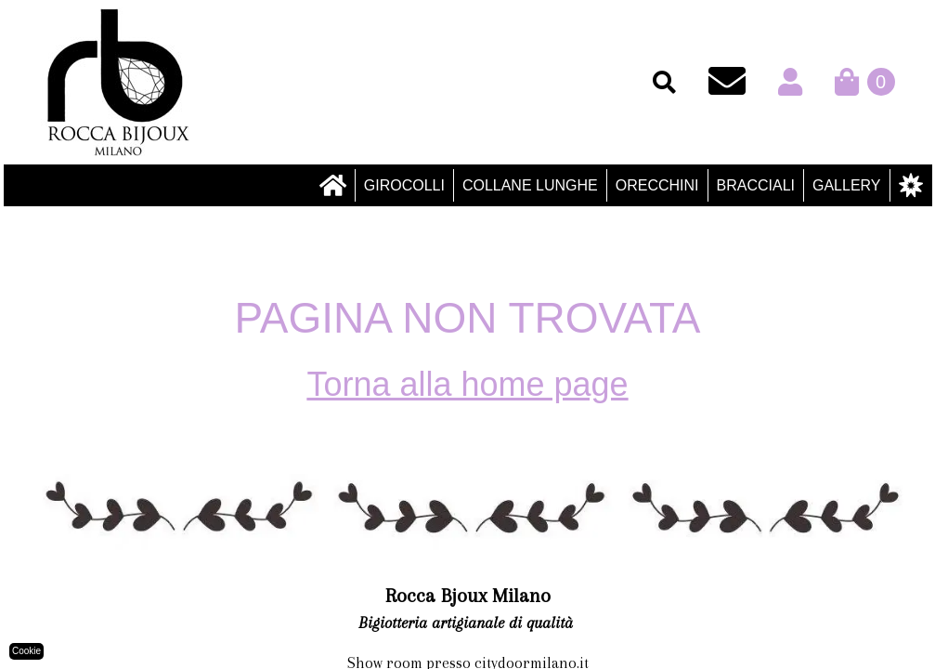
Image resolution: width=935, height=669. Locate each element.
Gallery (846, 185)
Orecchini (657, 185)
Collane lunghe (530, 185)
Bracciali (756, 185)
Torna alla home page (467, 384)
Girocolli (404, 185)
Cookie (26, 651)
